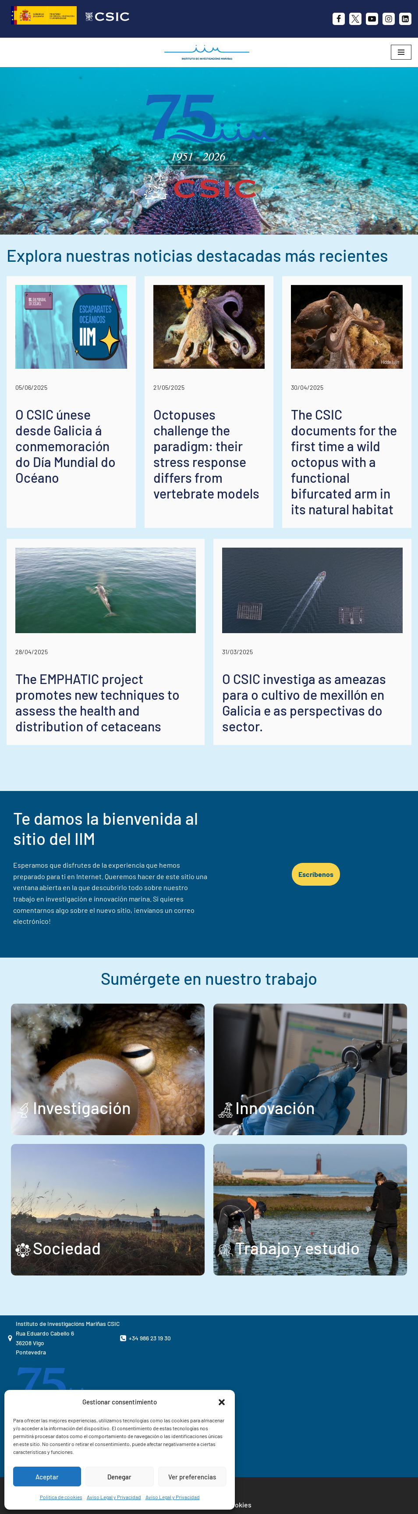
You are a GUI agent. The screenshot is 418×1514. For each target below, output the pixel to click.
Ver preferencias (192, 1477)
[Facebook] (339, 19)
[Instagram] (389, 19)
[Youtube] (372, 19)
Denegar (119, 1477)
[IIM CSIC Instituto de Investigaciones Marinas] (209, 52)
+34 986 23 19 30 (150, 1338)
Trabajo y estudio (297, 1248)
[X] (355, 19)
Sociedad (67, 1248)
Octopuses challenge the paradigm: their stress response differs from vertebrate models (206, 453)
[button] (221, 1402)
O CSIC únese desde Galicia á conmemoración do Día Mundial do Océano (65, 445)
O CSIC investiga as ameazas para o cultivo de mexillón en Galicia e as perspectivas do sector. (304, 702)
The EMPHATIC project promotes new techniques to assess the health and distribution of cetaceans (97, 702)
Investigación (82, 1107)
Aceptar (47, 1477)
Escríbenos (315, 874)
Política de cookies (61, 1497)
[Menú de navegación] (401, 52)
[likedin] (405, 19)
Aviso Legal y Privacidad (114, 1497)
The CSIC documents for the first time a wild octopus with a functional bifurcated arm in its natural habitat (344, 461)
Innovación (275, 1107)
